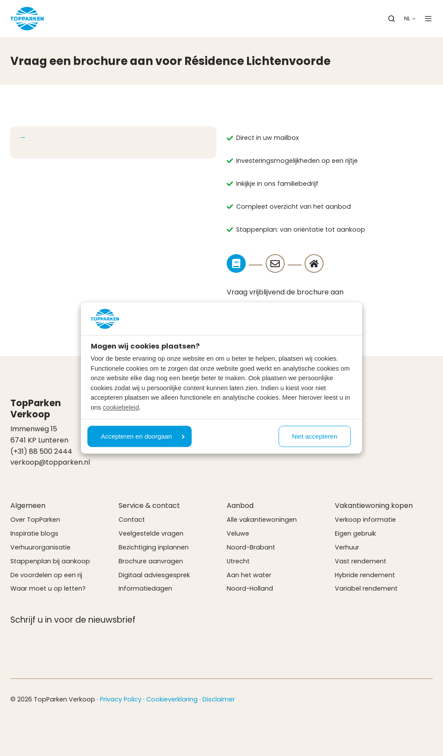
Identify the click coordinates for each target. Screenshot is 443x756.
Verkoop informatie (365, 519)
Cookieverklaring (172, 699)
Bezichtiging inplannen (154, 547)
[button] (391, 18)
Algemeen (27, 505)
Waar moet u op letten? (48, 588)
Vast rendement (360, 561)
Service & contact (149, 505)
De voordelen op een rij (46, 575)
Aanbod (240, 505)
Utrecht (238, 561)
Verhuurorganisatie (40, 547)
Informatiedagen (145, 588)
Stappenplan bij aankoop (50, 561)
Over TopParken (35, 519)
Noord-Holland (250, 588)
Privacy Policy (120, 699)
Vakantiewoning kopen (374, 505)
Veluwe (238, 533)
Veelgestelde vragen (151, 533)
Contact (132, 519)
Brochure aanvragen (151, 561)
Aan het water (249, 575)
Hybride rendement (365, 575)
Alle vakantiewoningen (262, 519)
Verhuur (347, 547)
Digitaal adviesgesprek (154, 575)
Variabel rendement (366, 588)
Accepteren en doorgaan (143, 436)
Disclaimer (218, 699)
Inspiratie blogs (34, 533)
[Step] (236, 263)
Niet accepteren (314, 436)
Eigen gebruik (355, 533)
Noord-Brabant (251, 547)
